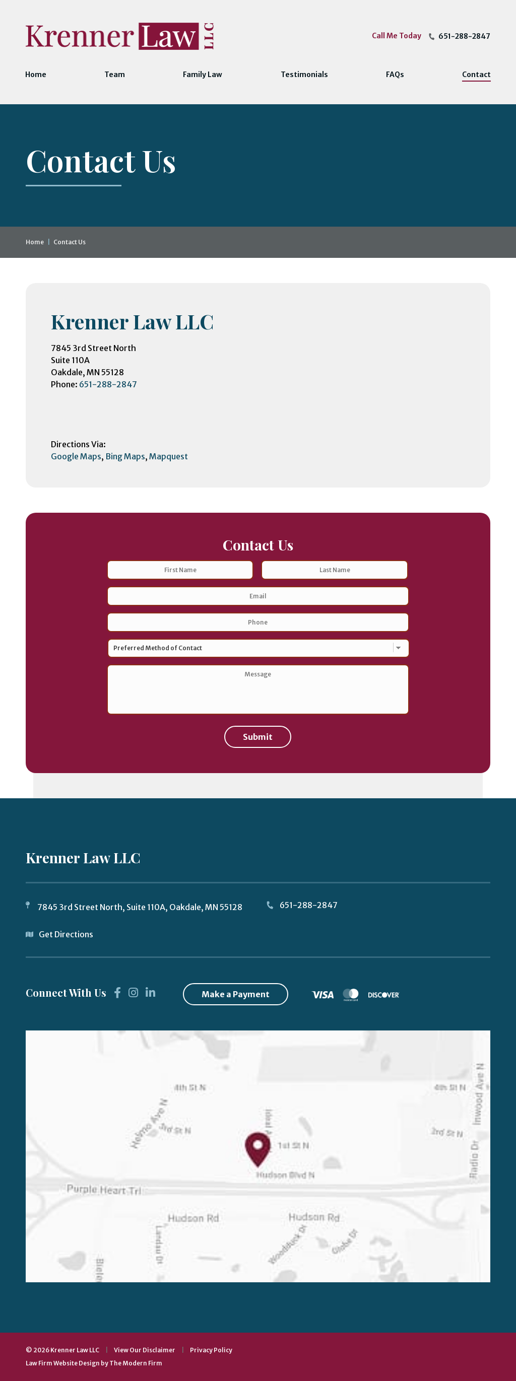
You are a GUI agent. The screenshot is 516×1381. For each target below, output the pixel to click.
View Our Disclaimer (144, 1350)
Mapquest (168, 456)
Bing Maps (125, 456)
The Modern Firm (135, 1363)
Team (114, 74)
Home (35, 74)
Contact (476, 74)
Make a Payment (236, 994)
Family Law (202, 74)
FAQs (395, 74)
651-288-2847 (464, 36)
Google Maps (76, 456)
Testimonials (304, 74)
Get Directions (66, 934)
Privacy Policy (211, 1350)
